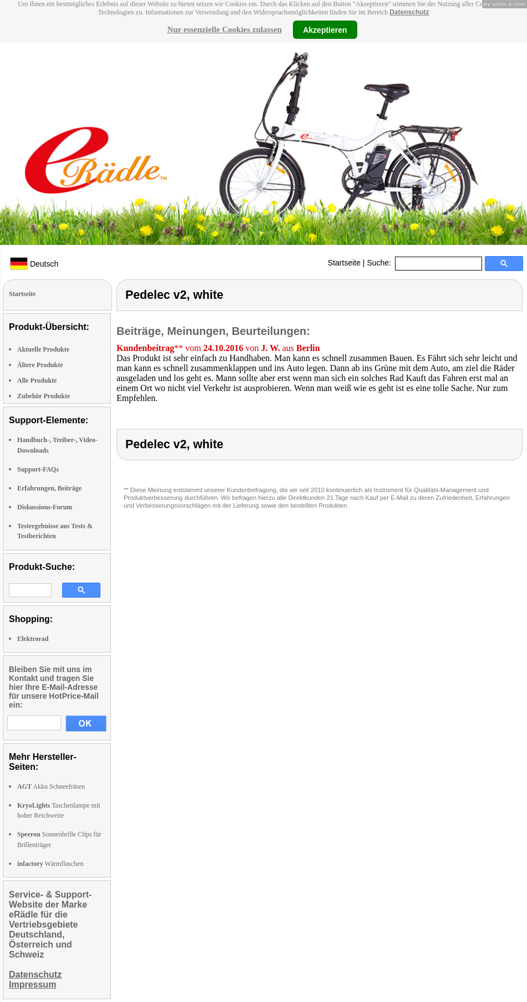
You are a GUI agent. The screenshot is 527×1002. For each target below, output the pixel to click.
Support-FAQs (38, 469)
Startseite (344, 262)
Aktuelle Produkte (43, 349)
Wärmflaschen (50, 864)
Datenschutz (409, 12)
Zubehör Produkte (43, 396)
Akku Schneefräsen (51, 786)
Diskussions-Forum (44, 507)
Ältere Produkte (40, 365)
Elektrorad (32, 639)
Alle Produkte (37, 380)
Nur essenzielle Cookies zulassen (224, 29)
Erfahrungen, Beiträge (49, 488)
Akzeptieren (325, 29)
